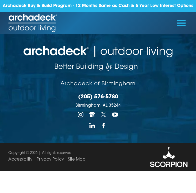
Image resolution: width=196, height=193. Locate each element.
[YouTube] (115, 114)
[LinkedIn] (92, 125)
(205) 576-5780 (98, 97)
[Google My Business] (92, 114)
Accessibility (20, 159)
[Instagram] (81, 114)
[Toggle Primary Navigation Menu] (181, 23)
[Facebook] (103, 125)
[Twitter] (103, 114)
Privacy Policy (50, 159)
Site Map (77, 159)
